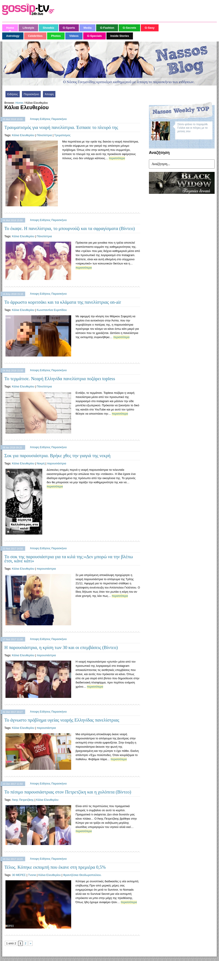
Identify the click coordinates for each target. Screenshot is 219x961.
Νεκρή (41, 463)
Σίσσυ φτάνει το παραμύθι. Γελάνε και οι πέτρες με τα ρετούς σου (192, 128)
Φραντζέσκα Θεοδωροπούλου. (82, 875)
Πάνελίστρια (44, 135)
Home (19, 102)
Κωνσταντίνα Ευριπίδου (52, 310)
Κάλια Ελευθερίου (23, 135)
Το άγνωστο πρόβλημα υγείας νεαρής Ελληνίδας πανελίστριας (61, 720)
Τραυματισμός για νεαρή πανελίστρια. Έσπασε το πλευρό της (61, 127)
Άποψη (49, 94)
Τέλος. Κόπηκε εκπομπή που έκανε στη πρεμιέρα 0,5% (55, 867)
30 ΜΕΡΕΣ (19, 875)
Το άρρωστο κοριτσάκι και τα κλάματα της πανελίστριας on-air (62, 302)
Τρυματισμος (62, 135)
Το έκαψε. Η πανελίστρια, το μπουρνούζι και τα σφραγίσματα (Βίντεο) (69, 228)
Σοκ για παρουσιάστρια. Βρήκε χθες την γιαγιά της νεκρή (57, 455)
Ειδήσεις (12, 94)
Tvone (32, 875)
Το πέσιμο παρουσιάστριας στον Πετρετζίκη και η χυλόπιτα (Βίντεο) (67, 792)
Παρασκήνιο (31, 94)
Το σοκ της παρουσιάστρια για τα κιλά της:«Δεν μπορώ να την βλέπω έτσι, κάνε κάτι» (68, 558)
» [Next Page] (30, 943)
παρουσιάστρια (56, 463)
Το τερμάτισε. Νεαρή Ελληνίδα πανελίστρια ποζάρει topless (59, 378)
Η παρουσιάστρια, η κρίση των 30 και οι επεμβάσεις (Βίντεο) (61, 647)
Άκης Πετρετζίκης (23, 799)
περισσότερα (117, 158)
